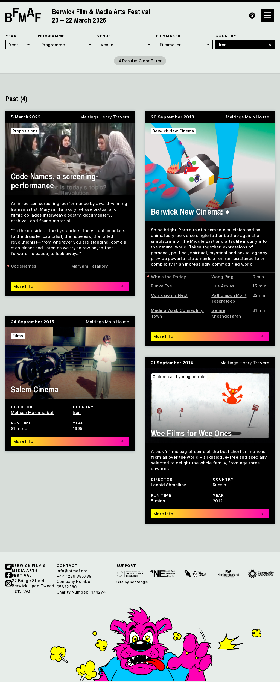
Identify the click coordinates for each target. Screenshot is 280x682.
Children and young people (179, 376)
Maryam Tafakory (89, 266)
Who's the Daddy (168, 276)
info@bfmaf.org (72, 570)
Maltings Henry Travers (104, 117)
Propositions (25, 131)
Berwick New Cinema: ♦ (190, 211)
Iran (77, 412)
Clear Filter (150, 60)
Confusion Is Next (169, 295)
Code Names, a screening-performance (54, 180)
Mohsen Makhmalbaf (32, 412)
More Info (68, 286)
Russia (219, 484)
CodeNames (23, 266)
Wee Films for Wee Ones (191, 433)
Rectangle (139, 582)
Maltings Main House (247, 117)
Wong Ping (222, 276)
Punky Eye (161, 286)
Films (18, 335)
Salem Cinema (35, 389)
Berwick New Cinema (173, 131)
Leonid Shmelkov (168, 484)
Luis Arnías (222, 286)
